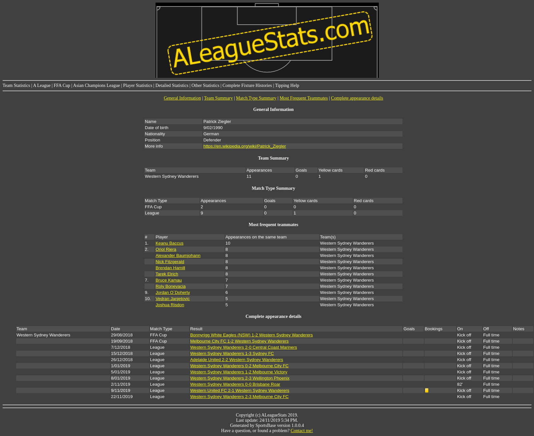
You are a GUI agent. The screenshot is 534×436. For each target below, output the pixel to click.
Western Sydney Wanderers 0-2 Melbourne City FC (239, 365)
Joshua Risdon (170, 304)
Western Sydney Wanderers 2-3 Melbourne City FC (239, 396)
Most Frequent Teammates (304, 98)
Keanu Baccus (169, 243)
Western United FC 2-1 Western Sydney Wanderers (239, 390)
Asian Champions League (96, 85)
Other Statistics (205, 85)
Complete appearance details (357, 98)
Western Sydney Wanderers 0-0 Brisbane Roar (235, 384)
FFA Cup (62, 85)
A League (42, 85)
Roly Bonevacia (171, 286)
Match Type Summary (256, 98)
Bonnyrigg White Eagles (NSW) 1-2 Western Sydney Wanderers (251, 335)
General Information (182, 98)
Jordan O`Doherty (173, 292)
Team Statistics (16, 85)
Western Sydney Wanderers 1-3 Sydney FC (232, 353)
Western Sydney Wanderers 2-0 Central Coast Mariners (243, 347)
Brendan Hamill (170, 267)
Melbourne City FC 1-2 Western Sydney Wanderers (239, 341)
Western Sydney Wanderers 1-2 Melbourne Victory (238, 371)
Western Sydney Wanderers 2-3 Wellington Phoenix (239, 378)
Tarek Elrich (167, 274)
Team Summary (218, 98)
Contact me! (302, 430)
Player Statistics (137, 85)
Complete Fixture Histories (247, 85)
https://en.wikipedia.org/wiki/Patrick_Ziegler (244, 146)
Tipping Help (287, 85)
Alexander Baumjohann (178, 255)
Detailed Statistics (172, 85)
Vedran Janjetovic (173, 298)
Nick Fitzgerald (170, 261)
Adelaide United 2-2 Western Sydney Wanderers (236, 359)
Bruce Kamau (169, 280)
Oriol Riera (166, 249)
